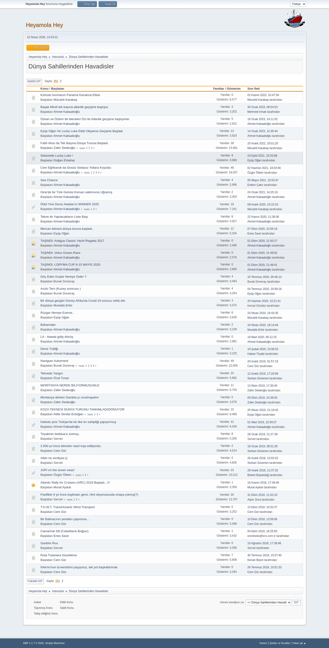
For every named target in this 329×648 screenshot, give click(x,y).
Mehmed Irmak (256, 111)
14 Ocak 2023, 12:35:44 (262, 131)
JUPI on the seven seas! (58, 470)
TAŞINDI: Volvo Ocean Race (60, 253)
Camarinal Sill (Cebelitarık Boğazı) (65, 531)
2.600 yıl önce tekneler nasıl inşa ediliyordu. (71, 446)
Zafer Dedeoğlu (64, 148)
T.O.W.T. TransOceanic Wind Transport (68, 507)
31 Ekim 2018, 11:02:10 (262, 495)
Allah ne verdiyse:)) (54, 458)
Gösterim (234, 88)
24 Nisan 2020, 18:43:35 (262, 313)
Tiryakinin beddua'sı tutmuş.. (60, 434)
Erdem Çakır (255, 185)
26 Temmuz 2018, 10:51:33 (264, 567)
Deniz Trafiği (49, 349)
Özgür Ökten (255, 172)
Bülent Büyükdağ (258, 475)
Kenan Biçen (255, 560)
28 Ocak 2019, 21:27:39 (262, 434)
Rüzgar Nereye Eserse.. (57, 312)
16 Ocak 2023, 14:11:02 (262, 119)
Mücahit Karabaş (65, 99)
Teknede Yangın (52, 373)
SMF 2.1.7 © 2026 (33, 643)
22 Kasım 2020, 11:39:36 (263, 216)
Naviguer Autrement (54, 361)
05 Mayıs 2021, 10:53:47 (263, 180)
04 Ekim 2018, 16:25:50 (262, 531)
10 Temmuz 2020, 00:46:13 (264, 277)
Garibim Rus (49, 543)
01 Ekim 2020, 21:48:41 (262, 265)
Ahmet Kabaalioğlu (66, 111)
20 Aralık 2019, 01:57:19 (262, 361)
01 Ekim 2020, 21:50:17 (262, 240)
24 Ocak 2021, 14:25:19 (262, 192)
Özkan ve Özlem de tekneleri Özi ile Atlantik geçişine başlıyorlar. (85, 119)
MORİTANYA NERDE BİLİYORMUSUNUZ (70, 385)
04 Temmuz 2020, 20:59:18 (264, 289)
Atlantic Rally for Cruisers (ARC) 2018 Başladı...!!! (75, 482)
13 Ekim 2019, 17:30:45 (262, 385)
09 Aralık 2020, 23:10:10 (262, 204)
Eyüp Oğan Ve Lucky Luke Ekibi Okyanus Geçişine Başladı (82, 131)
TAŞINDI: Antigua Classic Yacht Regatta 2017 (72, 240)
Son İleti (255, 88)
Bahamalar (48, 324)
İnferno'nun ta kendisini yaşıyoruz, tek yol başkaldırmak (79, 567)
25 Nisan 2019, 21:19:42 (262, 410)
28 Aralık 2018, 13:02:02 (262, 458)
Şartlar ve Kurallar (280, 643)
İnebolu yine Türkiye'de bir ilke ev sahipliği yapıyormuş (78, 422)
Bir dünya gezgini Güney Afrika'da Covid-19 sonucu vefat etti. (83, 300)
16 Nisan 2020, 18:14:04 (262, 325)
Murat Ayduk (62, 487)
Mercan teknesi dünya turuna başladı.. (67, 228)
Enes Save (254, 233)
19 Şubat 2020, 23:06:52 (262, 349)
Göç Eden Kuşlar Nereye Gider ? (64, 276)
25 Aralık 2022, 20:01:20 (262, 143)
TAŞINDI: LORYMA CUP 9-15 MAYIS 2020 (70, 264)
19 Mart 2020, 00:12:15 (262, 337)
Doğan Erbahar (64, 160)
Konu (45, 88)
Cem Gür (253, 366)
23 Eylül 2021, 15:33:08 (262, 155)
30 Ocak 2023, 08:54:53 (262, 107)
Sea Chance (49, 180)
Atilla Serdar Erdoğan (68, 414)
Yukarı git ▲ (299, 643)
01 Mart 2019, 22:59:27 (262, 422)
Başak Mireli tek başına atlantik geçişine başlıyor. (75, 107)
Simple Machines (55, 643)
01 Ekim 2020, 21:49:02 (262, 253)
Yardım (263, 643)
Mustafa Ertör (63, 305)
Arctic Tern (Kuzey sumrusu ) (61, 288)
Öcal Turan (61, 378)
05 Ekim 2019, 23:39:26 (262, 397)
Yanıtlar (218, 88)
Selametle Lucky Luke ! (57, 155)
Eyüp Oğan (254, 160)
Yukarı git (35, 581)
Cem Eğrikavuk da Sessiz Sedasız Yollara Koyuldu (76, 167)
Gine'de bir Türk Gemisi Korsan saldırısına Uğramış (76, 192)
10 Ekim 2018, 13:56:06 (262, 519)
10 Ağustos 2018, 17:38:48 (264, 543)
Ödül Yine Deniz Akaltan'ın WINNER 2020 (70, 204)
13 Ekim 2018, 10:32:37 (262, 507)
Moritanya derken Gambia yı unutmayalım (70, 397)
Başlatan (57, 88)
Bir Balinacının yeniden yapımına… (65, 519)
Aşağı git (34, 81)
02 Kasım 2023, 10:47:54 (263, 95)
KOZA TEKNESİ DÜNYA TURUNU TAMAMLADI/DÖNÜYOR (83, 409)
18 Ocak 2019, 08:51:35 (262, 446)
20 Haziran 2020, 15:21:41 (264, 301)
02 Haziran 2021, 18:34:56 (264, 168)
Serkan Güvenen (258, 378)
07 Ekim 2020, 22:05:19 (262, 228)
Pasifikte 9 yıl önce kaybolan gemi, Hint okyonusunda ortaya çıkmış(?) (89, 494)
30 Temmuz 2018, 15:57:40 (264, 555)
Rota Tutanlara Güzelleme (59, 555)
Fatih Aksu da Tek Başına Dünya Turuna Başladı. (75, 143)
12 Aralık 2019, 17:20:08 (262, 373)
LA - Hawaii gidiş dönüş (57, 337)
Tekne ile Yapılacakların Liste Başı (64, 216)
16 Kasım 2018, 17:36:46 (263, 482)
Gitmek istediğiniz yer (232, 602)
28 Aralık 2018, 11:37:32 (262, 470)
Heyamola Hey (44, 25)
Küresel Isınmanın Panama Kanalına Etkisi (70, 95)
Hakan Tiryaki (256, 353)
